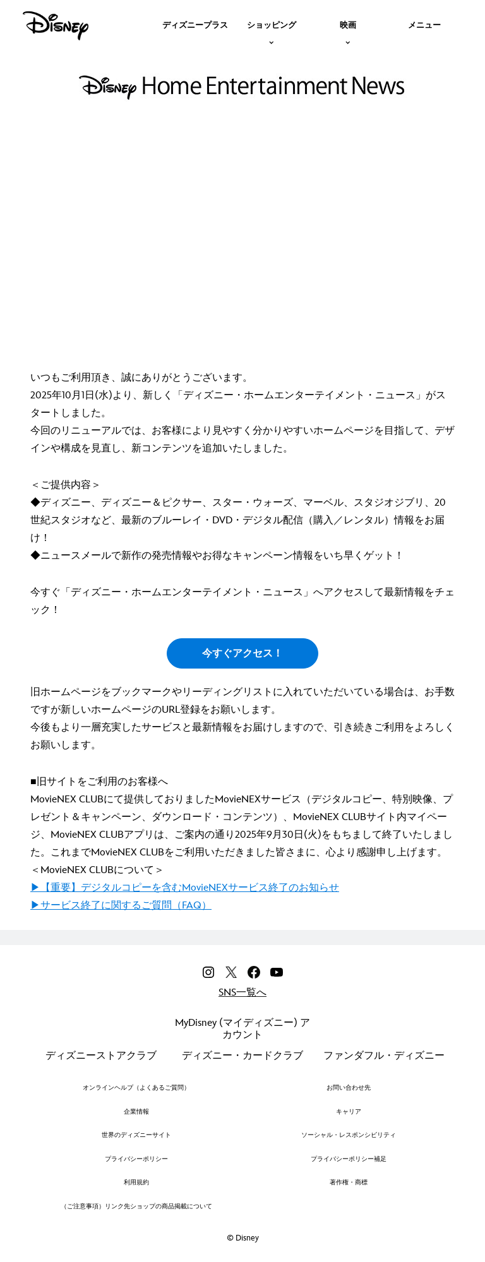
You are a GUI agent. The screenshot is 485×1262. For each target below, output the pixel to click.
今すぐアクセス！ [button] (242, 654)
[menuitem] (195, 24)
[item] (271, 24)
